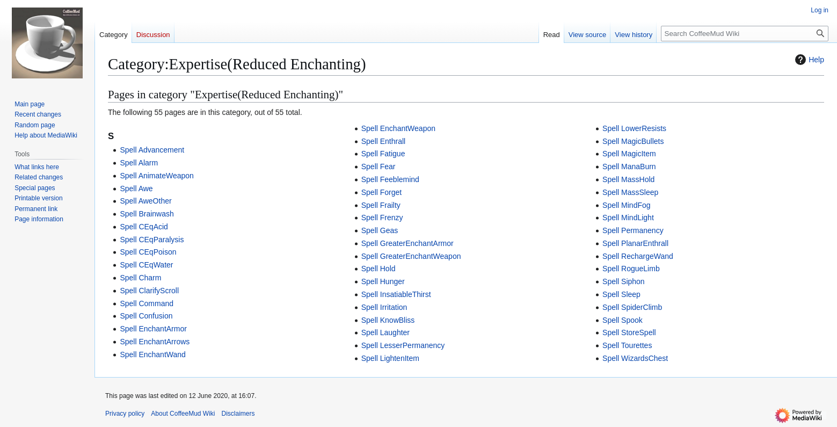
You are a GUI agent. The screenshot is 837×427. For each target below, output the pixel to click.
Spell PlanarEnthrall (635, 243)
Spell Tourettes (627, 345)
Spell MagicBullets (633, 141)
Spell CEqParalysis (152, 239)
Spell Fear (378, 166)
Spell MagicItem (629, 153)
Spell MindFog (626, 205)
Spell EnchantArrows (155, 341)
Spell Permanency (633, 230)
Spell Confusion (146, 316)
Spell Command (146, 303)
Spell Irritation (384, 307)
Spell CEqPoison (148, 252)
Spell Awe (136, 188)
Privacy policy (124, 413)
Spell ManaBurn (629, 166)
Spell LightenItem (390, 358)
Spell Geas (379, 230)
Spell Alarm (139, 162)
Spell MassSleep (630, 192)
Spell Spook (622, 320)
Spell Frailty (381, 205)
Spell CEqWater (146, 264)
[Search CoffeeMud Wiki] (744, 33)
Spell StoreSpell (629, 332)
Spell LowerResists (634, 128)
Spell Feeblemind (390, 179)
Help (808, 59)
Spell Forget (381, 192)
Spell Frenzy (382, 217)
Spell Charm (140, 277)
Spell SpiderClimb (632, 307)
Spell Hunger (383, 281)
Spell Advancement (152, 150)
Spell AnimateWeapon (157, 175)
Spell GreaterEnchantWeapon (411, 256)
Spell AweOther (145, 201)
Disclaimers (238, 413)
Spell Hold (378, 268)
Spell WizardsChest (635, 358)
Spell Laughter (385, 332)
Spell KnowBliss (388, 320)
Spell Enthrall (383, 141)
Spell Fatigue (383, 153)
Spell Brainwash (146, 213)
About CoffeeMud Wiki (183, 413)
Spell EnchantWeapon (398, 128)
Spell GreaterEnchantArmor (407, 243)
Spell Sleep (621, 294)
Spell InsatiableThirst (396, 294)
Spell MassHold (628, 179)
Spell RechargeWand (637, 256)
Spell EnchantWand (152, 354)
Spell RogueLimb (631, 268)
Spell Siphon (623, 281)
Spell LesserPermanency (403, 345)
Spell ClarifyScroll (149, 290)
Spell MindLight (628, 217)
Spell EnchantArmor (153, 328)
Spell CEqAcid (144, 226)
